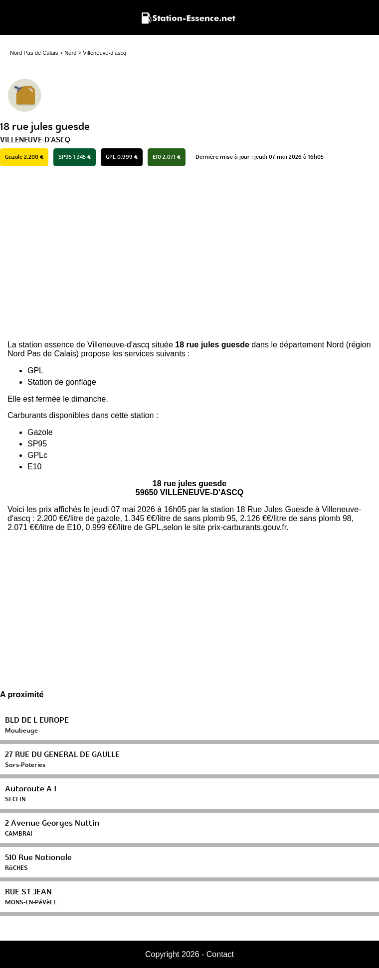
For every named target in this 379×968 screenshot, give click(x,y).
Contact (220, 954)
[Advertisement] (189, 253)
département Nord (311, 344)
